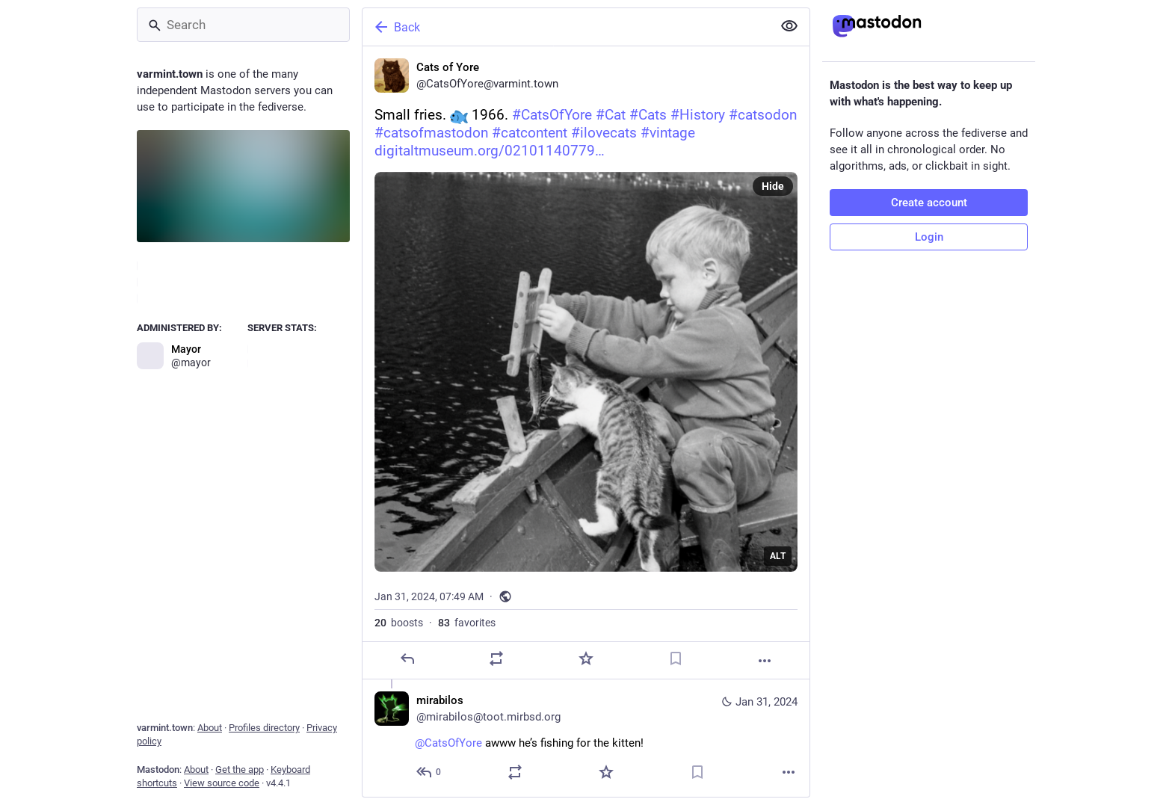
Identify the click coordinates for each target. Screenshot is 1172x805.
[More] (765, 661)
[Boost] (496, 658)
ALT (778, 556)
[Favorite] (586, 658)
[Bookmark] (676, 658)
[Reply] (407, 658)
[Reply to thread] (429, 772)
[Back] (566, 27)
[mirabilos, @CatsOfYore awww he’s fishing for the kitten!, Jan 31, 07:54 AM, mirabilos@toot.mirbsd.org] (586, 738)
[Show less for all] (789, 26)
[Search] (243, 24)
